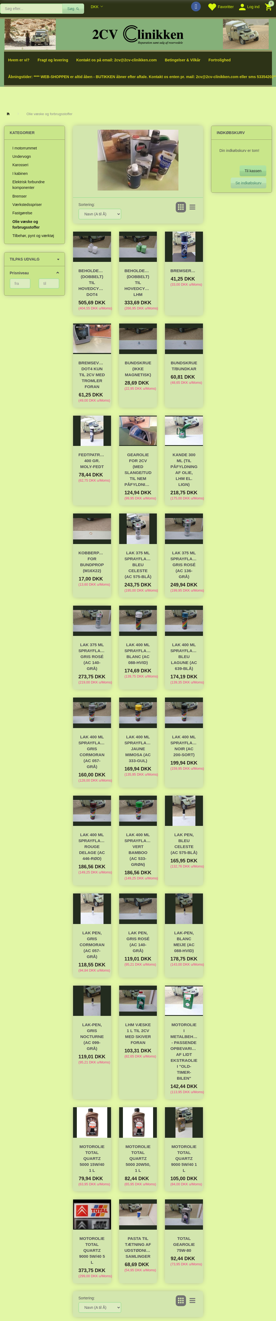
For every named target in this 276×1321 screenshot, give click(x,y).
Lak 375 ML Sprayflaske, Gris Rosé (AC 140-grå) (92, 656)
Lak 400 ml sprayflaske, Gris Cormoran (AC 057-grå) (92, 752)
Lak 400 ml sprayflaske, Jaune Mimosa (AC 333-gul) (138, 749)
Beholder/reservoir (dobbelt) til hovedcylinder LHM (138, 282)
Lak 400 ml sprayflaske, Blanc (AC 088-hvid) (138, 653)
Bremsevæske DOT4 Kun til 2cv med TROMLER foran (92, 375)
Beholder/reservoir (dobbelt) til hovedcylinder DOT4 (92, 282)
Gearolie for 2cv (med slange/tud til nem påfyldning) (138, 469)
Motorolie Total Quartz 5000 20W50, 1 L (138, 1158)
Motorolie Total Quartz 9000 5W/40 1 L (184, 1158)
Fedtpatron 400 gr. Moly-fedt (92, 460)
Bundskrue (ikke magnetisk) (138, 369)
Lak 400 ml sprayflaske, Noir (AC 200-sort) (184, 746)
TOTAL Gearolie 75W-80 (184, 1244)
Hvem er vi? (18, 60)
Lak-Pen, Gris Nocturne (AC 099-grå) (92, 1036)
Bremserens (184, 270)
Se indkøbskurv (248, 183)
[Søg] (73, 9)
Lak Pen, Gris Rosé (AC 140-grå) (138, 941)
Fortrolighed (219, 60)
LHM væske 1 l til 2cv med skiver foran (138, 1033)
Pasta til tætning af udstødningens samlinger (138, 1247)
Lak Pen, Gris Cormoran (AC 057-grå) (92, 944)
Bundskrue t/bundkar (184, 366)
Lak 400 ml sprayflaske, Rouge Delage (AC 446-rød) (92, 846)
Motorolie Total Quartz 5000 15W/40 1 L (92, 1158)
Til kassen (252, 171)
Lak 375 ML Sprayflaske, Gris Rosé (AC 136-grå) (184, 565)
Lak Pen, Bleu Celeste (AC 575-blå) (184, 843)
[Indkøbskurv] (269, 6)
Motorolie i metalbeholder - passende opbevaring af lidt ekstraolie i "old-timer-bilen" (184, 1051)
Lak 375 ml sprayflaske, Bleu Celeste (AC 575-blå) (138, 565)
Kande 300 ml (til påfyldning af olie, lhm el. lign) (184, 469)
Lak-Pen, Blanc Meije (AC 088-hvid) (184, 941)
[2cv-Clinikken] (138, 34)
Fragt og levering (52, 60)
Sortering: (86, 204)
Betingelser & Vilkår (182, 60)
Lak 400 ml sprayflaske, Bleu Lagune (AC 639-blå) (184, 656)
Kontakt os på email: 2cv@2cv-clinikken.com (116, 60)
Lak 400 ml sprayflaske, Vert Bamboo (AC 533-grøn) (138, 849)
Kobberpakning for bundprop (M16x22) (92, 562)
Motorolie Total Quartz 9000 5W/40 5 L (92, 1250)
